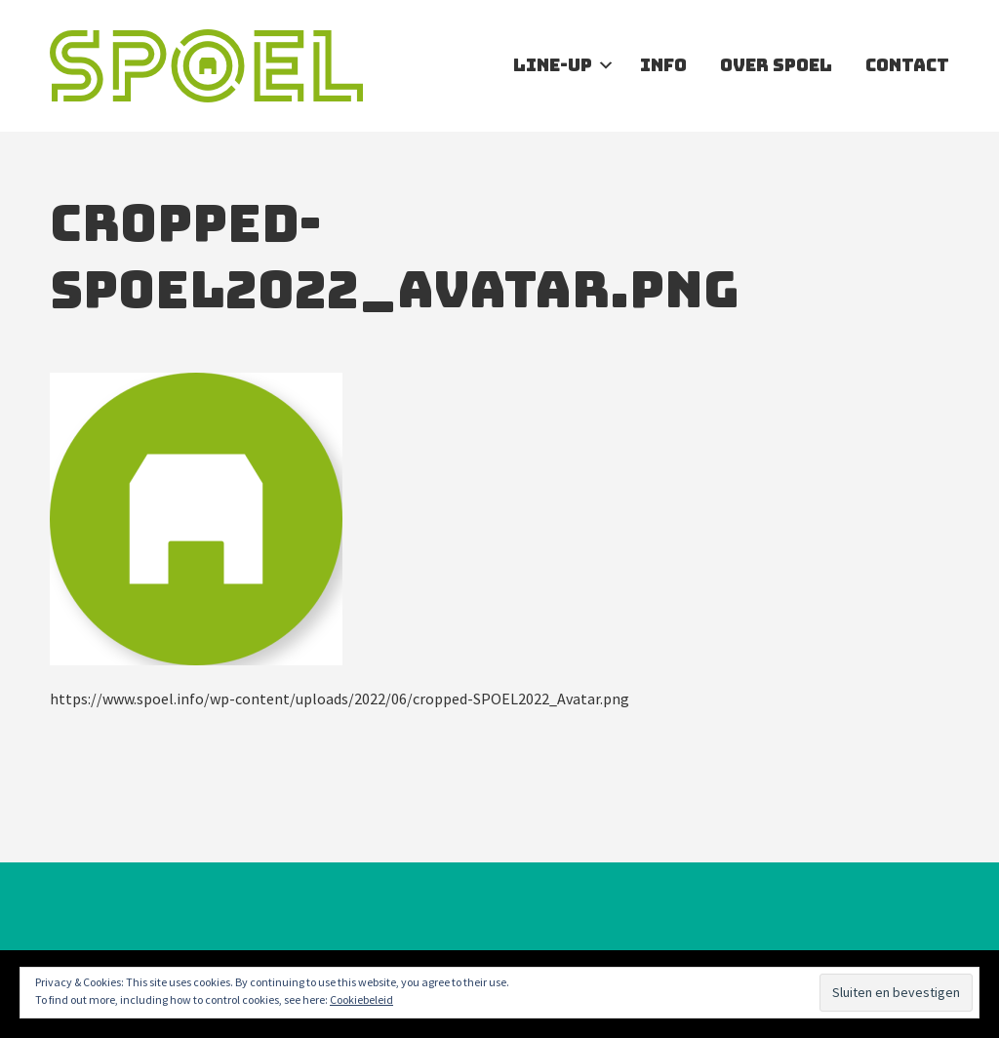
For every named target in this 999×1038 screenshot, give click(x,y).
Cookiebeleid (361, 999)
